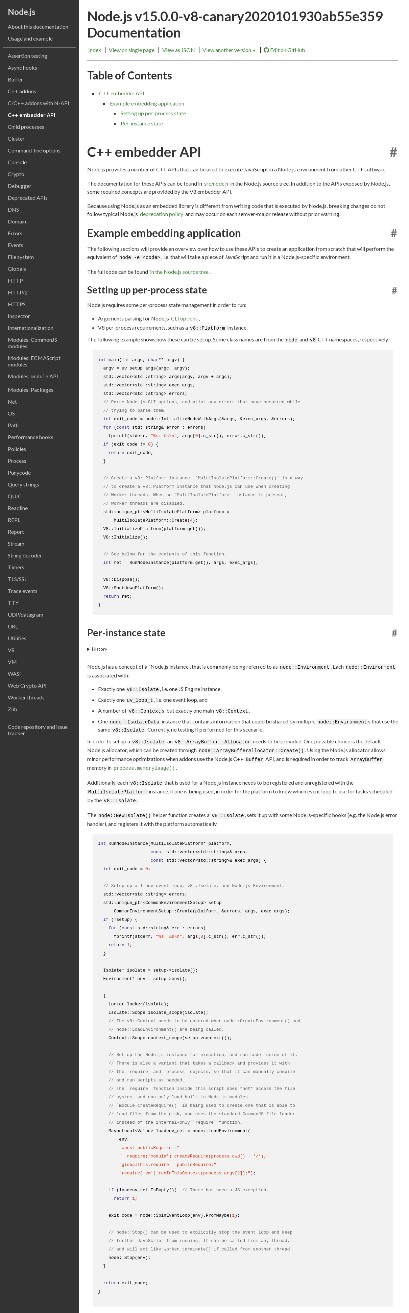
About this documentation (38, 26)
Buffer (15, 79)
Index (94, 50)
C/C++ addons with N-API (38, 103)
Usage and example (30, 38)
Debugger (19, 186)
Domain (17, 221)
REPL (14, 520)
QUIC (15, 496)
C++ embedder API (31, 115)
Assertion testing (27, 55)
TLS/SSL (17, 579)
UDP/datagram (25, 614)
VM (12, 662)
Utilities (17, 638)
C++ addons (22, 91)
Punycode (19, 472)
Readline (18, 508)
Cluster (16, 138)
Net (12, 401)
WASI (14, 673)
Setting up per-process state (153, 113)
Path (13, 425)
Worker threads (26, 697)
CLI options (184, 318)
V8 (11, 650)
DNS (13, 209)
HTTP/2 (18, 292)
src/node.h (216, 183)
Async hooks (22, 67)
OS (11, 413)
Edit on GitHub (284, 50)
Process (17, 460)
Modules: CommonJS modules (32, 342)
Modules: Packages (30, 389)
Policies (17, 449)
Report (16, 531)
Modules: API (33, 376)
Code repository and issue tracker (38, 729)
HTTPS (17, 304)
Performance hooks (30, 437)
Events (15, 245)
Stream (16, 543)
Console (17, 162)
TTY (13, 602)
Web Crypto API (27, 685)
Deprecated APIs (28, 197)
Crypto (16, 174)
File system (21, 257)
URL (13, 626)
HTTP (15, 280)
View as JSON (178, 50)
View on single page (131, 50)
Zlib (12, 709)
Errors (15, 233)
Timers (16, 567)
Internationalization (30, 328)
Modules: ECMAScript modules (34, 361)
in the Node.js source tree (179, 271)
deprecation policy (161, 214)
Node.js (21, 12)
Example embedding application (147, 103)
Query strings (23, 484)
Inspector (19, 316)
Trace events (23, 591)
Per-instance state (142, 123)
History (99, 649)
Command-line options (34, 150)
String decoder (25, 555)
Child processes (26, 126)
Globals (17, 268)
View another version (229, 50)
